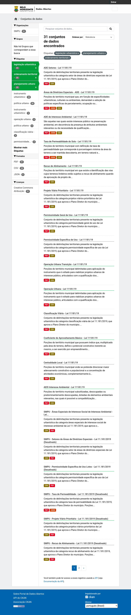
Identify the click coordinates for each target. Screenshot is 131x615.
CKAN (90, 596)
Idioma (88, 602)
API (96, 578)
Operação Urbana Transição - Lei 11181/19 (65, 264)
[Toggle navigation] (115, 9)
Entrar (113, 2)
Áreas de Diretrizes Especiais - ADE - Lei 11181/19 (69, 92)
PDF (46, 84)
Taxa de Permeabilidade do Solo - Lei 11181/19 (67, 141)
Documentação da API (53, 581)
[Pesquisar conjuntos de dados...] (75, 28)
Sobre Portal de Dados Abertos (28, 594)
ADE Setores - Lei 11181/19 (58, 67)
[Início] (15, 19)
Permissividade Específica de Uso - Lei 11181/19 (68, 239)
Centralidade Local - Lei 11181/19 (61, 362)
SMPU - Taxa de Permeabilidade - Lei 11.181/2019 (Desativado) (76, 494)
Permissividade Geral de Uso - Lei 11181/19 (66, 215)
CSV (52, 84)
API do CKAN (19, 598)
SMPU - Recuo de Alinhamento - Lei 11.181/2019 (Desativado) (75, 543)
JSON (53, 108)
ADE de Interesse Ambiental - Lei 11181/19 (65, 117)
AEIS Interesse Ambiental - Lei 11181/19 (64, 387)
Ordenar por (77, 37)
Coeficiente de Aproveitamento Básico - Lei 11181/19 (70, 338)
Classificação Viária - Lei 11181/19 (61, 313)
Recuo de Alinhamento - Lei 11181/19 (63, 166)
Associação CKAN (22, 602)
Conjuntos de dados (31, 19)
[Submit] (110, 28)
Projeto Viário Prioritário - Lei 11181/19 (63, 190)
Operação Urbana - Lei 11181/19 (60, 289)
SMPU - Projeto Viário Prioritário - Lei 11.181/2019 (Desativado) (76, 518)
